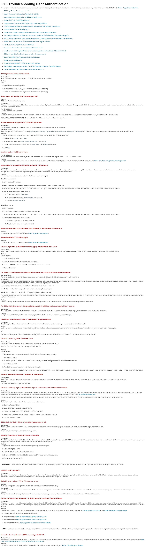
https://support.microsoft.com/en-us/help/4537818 (31, 520)
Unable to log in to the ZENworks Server (16, 20)
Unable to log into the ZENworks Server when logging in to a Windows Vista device (30, 32)
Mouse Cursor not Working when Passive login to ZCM (21, 14)
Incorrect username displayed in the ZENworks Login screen (23, 17)
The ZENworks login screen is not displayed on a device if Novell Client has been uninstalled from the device (38, 38)
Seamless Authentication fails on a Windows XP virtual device (23, 48)
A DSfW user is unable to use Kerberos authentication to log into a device (27, 42)
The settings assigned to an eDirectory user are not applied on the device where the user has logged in (36, 35)
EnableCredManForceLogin (91, 510)
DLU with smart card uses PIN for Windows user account (22, 63)
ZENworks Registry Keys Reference (115, 510)
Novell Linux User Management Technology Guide (110, 161)
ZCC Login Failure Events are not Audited (17, 11)
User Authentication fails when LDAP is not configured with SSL (24, 69)
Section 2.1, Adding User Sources (72, 545)
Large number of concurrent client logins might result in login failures (25, 23)
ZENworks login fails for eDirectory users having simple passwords (25, 54)
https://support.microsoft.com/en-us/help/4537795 (31, 516)
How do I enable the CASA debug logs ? (16, 29)
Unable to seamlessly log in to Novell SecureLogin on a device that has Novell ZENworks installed (35, 51)
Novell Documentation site (87, 394)
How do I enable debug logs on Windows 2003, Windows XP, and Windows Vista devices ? (32, 26)
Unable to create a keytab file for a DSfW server (19, 45)
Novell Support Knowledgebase (128, 8)
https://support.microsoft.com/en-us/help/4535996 (35, 523)
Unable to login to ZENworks (13, 60)
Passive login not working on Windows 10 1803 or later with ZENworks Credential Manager (32, 66)
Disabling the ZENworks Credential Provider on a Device (22, 57)
